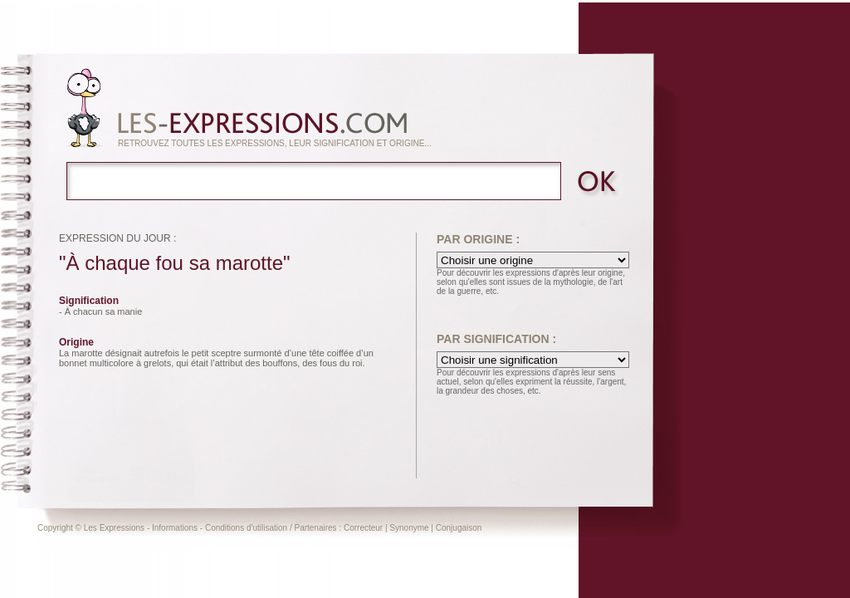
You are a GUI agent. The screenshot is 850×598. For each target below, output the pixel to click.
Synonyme (408, 527)
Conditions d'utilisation (246, 527)
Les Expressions (114, 527)
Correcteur (363, 527)
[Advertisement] (749, 300)
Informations (175, 527)
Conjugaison (459, 527)
